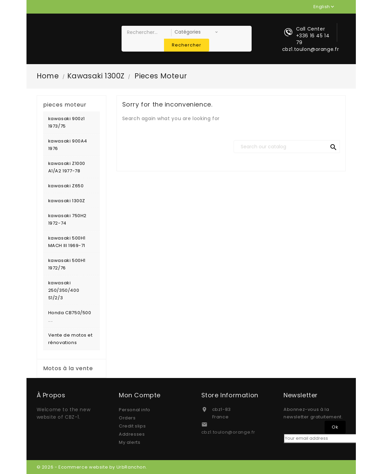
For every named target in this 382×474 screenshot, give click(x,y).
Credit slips (132, 426)
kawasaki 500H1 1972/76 (67, 264)
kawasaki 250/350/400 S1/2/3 (63, 290)
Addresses (132, 434)
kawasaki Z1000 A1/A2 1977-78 (66, 167)
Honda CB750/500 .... (69, 316)
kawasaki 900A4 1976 (67, 145)
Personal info (134, 409)
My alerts (129, 442)
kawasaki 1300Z (66, 200)
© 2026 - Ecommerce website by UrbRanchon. (92, 467)
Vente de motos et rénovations (70, 339)
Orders (127, 418)
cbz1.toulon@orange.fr (228, 432)
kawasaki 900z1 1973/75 (66, 122)
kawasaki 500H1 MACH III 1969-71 (67, 242)
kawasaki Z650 (66, 186)
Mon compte (140, 395)
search (333, 147)
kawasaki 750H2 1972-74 (67, 219)
